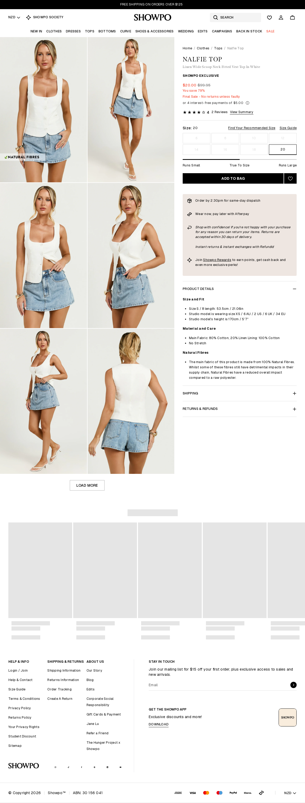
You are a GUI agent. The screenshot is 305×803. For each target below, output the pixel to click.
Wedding (186, 31)
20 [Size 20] (282, 149)
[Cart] (292, 17)
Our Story (94, 670)
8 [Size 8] (225, 138)
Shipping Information (63, 670)
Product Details (240, 289)
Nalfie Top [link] (235, 48)
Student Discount (22, 736)
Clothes (54, 31)
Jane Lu (93, 723)
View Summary (242, 112)
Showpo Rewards (217, 260)
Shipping (240, 393)
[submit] (293, 685)
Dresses (73, 31)
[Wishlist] (269, 17)
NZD (14, 17)
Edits (203, 31)
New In (36, 31)
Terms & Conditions (24, 698)
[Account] (281, 17)
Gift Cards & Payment (104, 714)
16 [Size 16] (225, 149)
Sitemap (15, 745)
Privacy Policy (19, 708)
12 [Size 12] (283, 138)
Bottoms (107, 31)
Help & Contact (20, 680)
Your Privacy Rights (23, 727)
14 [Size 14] (196, 149)
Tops (89, 31)
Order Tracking (59, 689)
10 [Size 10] (254, 138)
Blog (90, 680)
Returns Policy (20, 717)
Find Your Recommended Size (251, 128)
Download (159, 724)
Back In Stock (249, 31)
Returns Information (63, 680)
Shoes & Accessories (154, 31)
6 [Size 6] (196, 138)
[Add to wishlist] (290, 178)
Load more (87, 485)
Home (187, 48)
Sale (270, 31)
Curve (125, 31)
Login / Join (18, 670)
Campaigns (222, 31)
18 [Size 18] (254, 149)
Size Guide (288, 128)
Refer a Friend (98, 733)
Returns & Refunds (240, 408)
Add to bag (233, 178)
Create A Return (59, 698)
